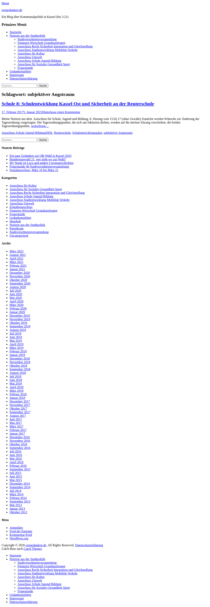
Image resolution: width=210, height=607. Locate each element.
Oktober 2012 (18, 512)
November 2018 (20, 362)
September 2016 (20, 448)
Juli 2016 (15, 451)
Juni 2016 (16, 455)
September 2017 (20, 412)
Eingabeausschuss (21, 207)
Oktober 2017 (18, 408)
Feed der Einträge (21, 531)
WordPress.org (19, 538)
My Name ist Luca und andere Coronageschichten (41, 163)
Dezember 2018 (20, 358)
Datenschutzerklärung (23, 78)
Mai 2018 (16, 383)
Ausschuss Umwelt (30, 57)
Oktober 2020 (18, 280)
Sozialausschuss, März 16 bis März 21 (34, 170)
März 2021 (16, 262)
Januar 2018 (17, 398)
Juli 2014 (15, 490)
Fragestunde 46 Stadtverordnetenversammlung (39, 166)
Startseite (15, 32)
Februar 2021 (18, 265)
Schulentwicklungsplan (87, 132)
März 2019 (16, 347)
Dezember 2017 (20, 401)
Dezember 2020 (20, 272)
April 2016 (16, 462)
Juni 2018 (16, 380)
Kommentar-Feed (21, 535)
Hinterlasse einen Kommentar (61, 112)
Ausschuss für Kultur (31, 53)
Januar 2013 (17, 508)
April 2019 (16, 344)
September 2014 (20, 487)
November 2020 (20, 276)
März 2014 (16, 494)
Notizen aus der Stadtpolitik (27, 35)
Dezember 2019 (20, 315)
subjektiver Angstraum (118, 132)
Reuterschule (62, 132)
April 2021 (16, 258)
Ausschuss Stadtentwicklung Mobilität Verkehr (47, 50)
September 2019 (20, 326)
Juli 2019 (15, 333)
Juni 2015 (16, 476)
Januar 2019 (17, 355)
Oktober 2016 (18, 444)
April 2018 (16, 387)
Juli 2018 (15, 376)
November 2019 (20, 319)
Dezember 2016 (20, 437)
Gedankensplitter (20, 71)
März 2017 (16, 426)
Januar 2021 (17, 269)
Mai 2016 (16, 458)
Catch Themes (33, 548)
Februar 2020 (18, 308)
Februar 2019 (18, 351)
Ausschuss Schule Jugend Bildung (39, 60)
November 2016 (20, 440)
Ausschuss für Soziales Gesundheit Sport (44, 64)
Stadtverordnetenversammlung (37, 39)
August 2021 (18, 255)
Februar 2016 (18, 465)
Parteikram (16, 228)
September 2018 (20, 369)
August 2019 (18, 330)
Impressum (17, 75)
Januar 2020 (17, 312)
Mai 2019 (16, 340)
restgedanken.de (12, 10)
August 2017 (18, 415)
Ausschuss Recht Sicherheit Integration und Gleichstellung (55, 46)
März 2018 (16, 390)
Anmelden (16, 527)
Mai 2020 (16, 297)
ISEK (49, 132)
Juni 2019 (16, 337)
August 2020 (18, 287)
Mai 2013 (16, 505)
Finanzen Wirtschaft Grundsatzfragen (41, 42)
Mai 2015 (16, 480)
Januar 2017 (17, 433)
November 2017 (20, 405)
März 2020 (16, 305)
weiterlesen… (40, 126)
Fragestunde (25, 67)
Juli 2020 (15, 290)
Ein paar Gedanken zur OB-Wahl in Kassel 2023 (40, 155)
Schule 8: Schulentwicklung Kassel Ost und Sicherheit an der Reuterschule (78, 103)
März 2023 (16, 251)
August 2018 (18, 372)
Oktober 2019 (18, 322)
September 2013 (20, 501)
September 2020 (20, 283)
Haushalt (15, 221)
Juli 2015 (15, 473)
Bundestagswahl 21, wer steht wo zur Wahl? (38, 159)
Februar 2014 (18, 498)
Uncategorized (19, 235)
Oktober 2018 (18, 365)
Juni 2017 (16, 419)
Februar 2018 (18, 394)
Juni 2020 (16, 294)
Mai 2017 (16, 423)
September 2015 (20, 469)
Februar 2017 (18, 430)
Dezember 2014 (20, 483)
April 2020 (16, 301)
